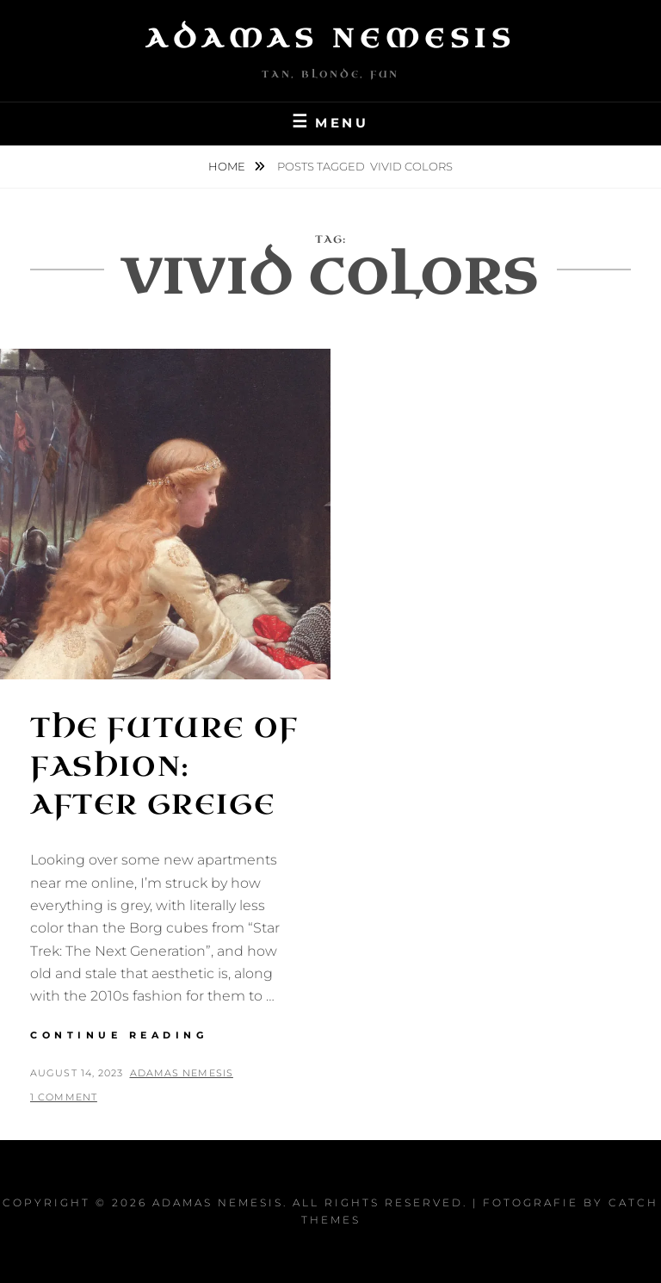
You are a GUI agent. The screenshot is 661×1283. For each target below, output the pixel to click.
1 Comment (63, 1097)
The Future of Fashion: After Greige (164, 767)
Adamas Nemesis (330, 39)
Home (228, 166)
